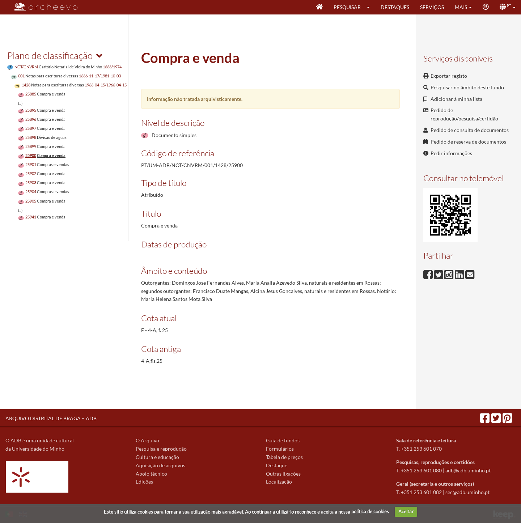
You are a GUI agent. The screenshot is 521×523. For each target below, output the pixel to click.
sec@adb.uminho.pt (467, 492)
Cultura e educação (157, 457)
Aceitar (406, 511)
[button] (370, 7)
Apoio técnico (151, 474)
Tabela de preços (284, 457)
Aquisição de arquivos (160, 465)
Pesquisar (347, 7)
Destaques (395, 7)
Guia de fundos (283, 440)
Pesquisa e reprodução (161, 449)
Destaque (276, 465)
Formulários (280, 449)
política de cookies (370, 511)
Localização (279, 482)
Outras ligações (283, 474)
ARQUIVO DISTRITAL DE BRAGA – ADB (51, 418)
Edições (144, 482)
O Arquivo (147, 440)
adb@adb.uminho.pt (468, 470)
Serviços (432, 7)
